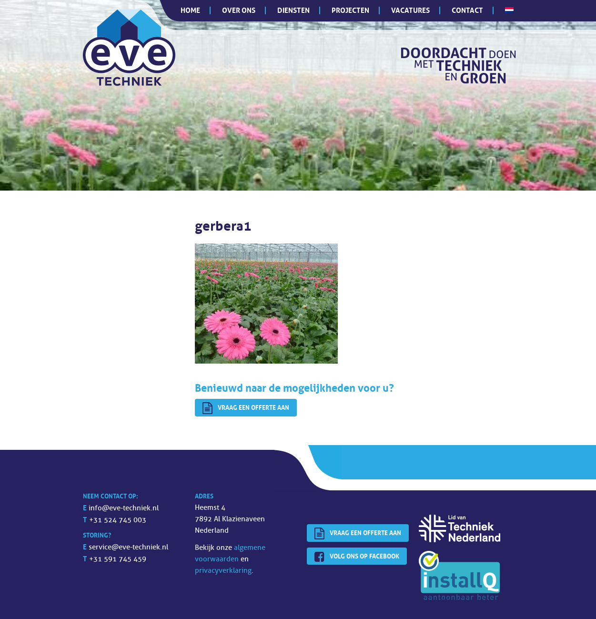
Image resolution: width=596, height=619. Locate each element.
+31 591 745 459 (117, 559)
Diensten (293, 10)
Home (190, 10)
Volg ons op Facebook (356, 557)
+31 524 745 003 (117, 520)
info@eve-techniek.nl (124, 508)
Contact (467, 10)
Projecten (350, 10)
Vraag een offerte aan (245, 408)
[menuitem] (509, 10)
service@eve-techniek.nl (128, 547)
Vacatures (410, 10)
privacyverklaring (223, 570)
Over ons (238, 10)
